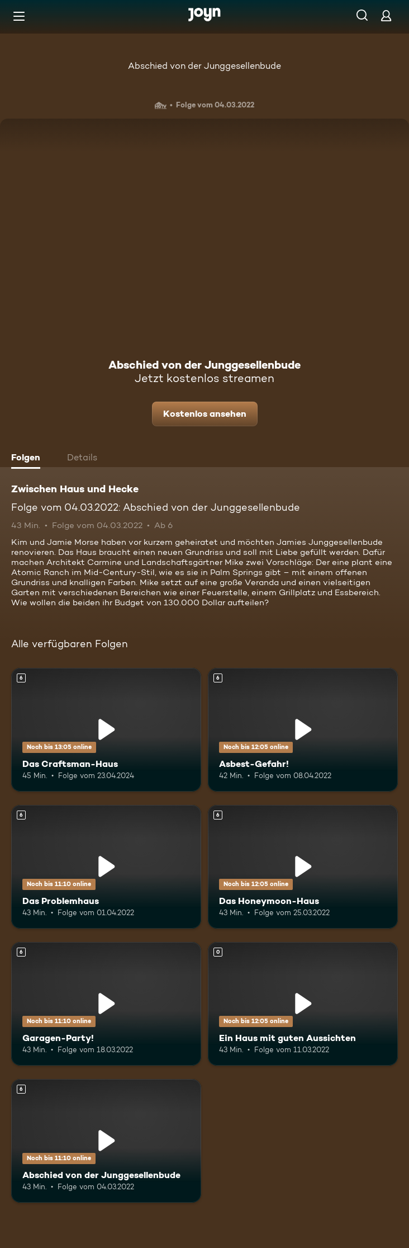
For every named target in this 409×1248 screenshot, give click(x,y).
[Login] (386, 15)
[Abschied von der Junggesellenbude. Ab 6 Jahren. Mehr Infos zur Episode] (106, 1141)
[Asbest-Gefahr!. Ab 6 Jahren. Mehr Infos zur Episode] (303, 730)
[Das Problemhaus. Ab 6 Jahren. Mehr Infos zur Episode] (106, 867)
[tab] (28, 459)
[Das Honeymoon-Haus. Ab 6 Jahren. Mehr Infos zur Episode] (303, 867)
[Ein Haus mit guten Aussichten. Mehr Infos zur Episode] (303, 1004)
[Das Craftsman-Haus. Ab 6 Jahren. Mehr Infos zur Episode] (106, 730)
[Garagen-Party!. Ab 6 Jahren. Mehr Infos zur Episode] (106, 1004)
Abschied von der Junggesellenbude (204, 65)
